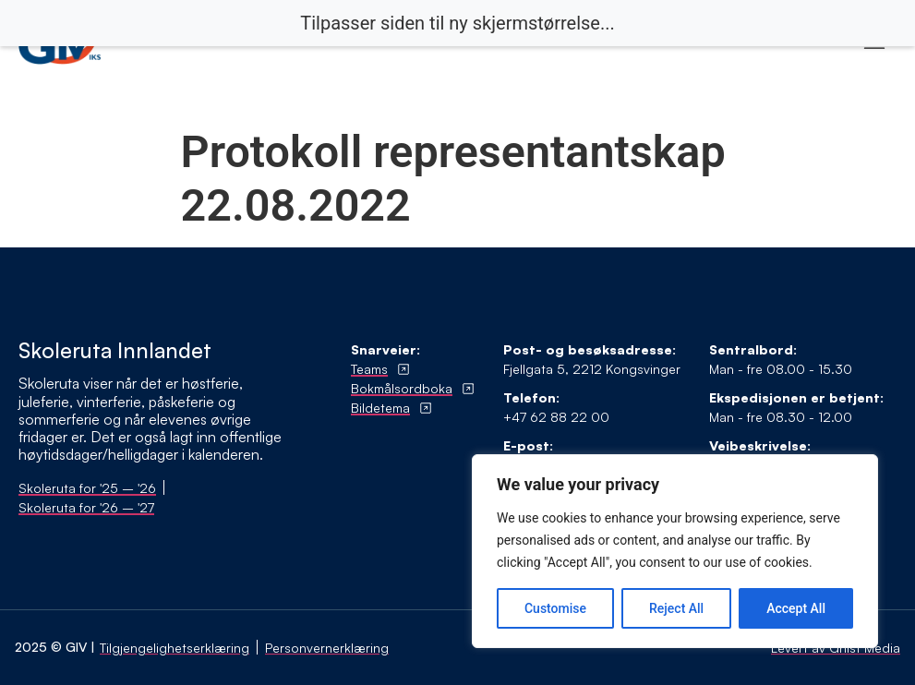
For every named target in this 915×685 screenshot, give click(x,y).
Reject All (676, 608)
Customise (555, 608)
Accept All (795, 608)
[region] (675, 551)
